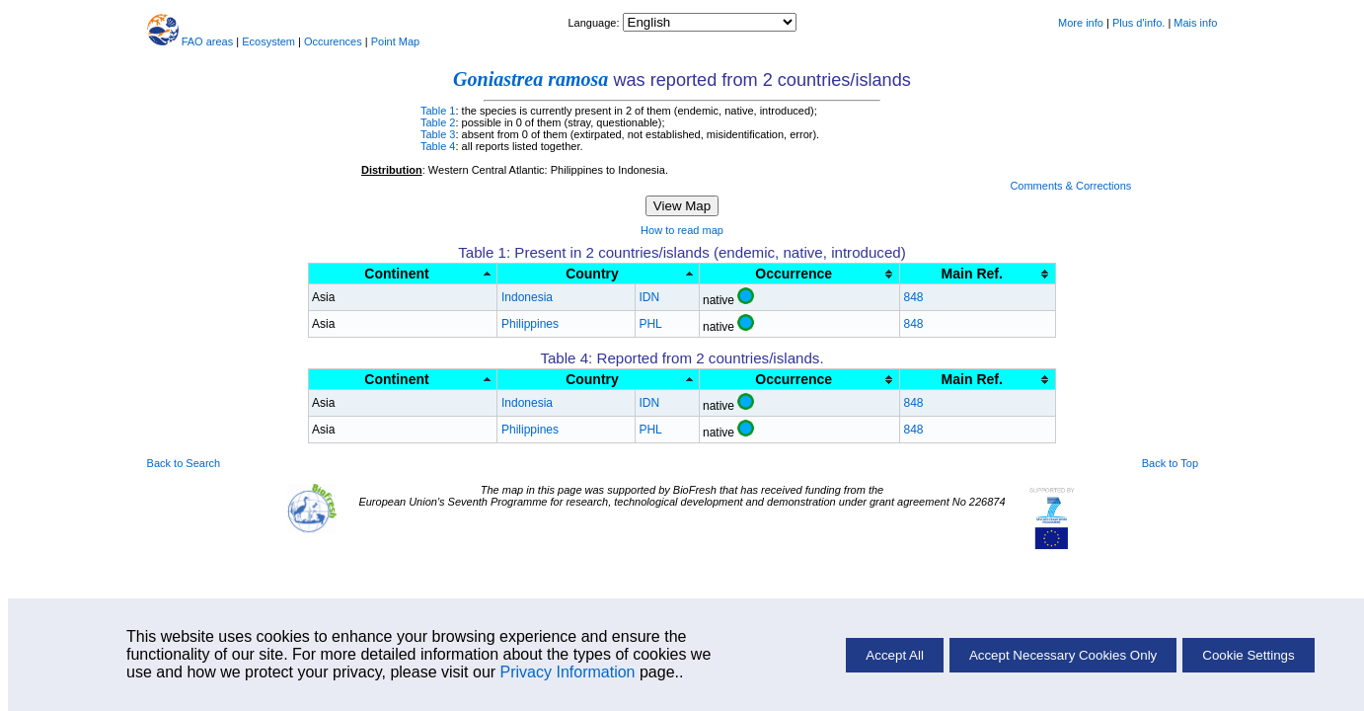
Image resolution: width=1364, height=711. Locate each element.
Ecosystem (268, 41)
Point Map (395, 41)
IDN (649, 297)
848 (913, 297)
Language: (595, 23)
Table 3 (437, 134)
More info (1080, 23)
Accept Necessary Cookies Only (1063, 655)
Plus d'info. (1138, 23)
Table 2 (437, 122)
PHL (650, 324)
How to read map (682, 230)
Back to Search (184, 463)
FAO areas (208, 41)
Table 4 (437, 146)
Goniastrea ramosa (530, 79)
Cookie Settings (1248, 655)
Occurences (333, 41)
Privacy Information (568, 672)
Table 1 (437, 111)
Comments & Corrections (1070, 186)
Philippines (530, 324)
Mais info (1195, 23)
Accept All (895, 655)
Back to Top (1170, 463)
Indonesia (527, 297)
